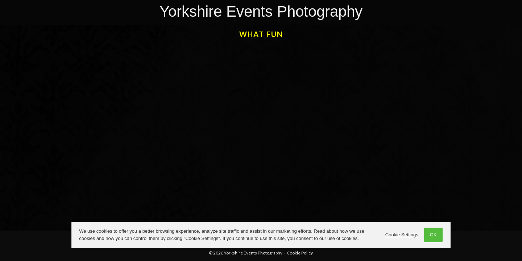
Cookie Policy (300, 253)
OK (432, 234)
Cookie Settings (400, 234)
